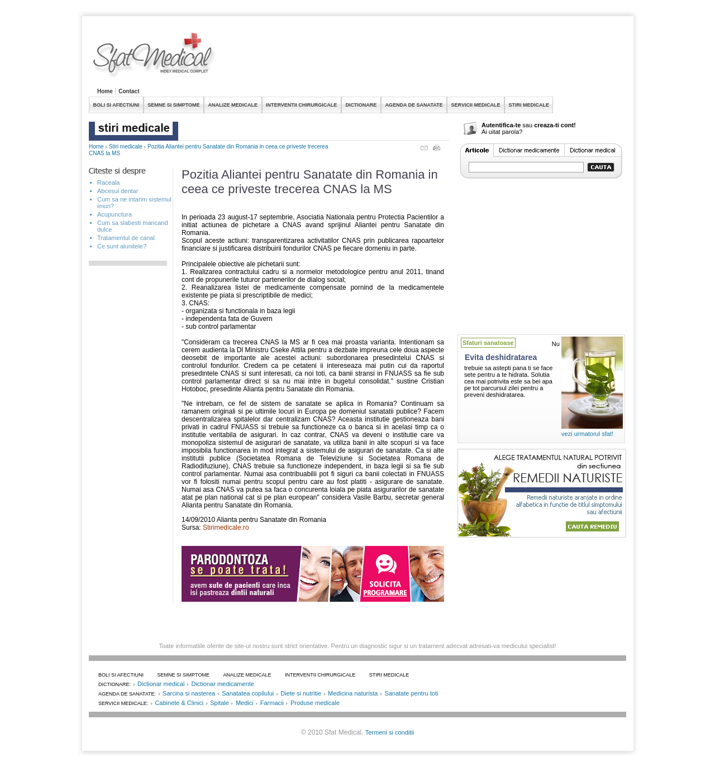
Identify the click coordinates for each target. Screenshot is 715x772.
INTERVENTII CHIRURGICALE (301, 105)
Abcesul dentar (117, 191)
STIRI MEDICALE (528, 105)
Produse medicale (315, 702)
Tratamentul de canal (126, 237)
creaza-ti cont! (555, 125)
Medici (245, 702)
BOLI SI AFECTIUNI (116, 105)
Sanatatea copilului (248, 693)
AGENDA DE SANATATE (413, 105)
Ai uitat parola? (502, 131)
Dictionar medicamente (222, 683)
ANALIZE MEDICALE (233, 105)
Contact (128, 91)
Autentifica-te (501, 125)
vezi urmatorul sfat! (587, 433)
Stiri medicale (125, 146)
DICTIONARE (360, 105)
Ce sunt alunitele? (121, 246)
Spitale (219, 702)
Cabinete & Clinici (179, 702)
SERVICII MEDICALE (475, 105)
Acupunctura (114, 214)
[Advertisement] (423, 58)
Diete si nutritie (300, 693)
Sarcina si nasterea (189, 693)
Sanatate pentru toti (411, 693)
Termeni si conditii (389, 732)
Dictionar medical (160, 683)
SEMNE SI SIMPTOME (173, 105)
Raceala (108, 182)
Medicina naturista (353, 693)
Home (105, 91)
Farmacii (272, 702)
